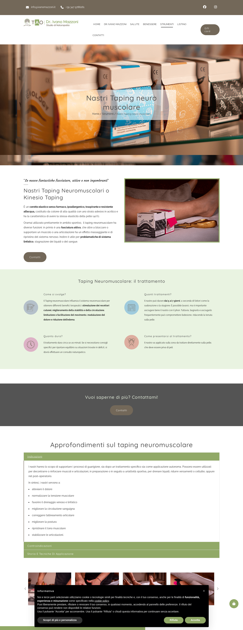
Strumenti (108, 113)
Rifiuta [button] (174, 620)
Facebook (204, 7)
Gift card (207, 29)
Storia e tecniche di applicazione (55, 557)
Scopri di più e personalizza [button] (60, 620)
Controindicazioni (42, 547)
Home (95, 113)
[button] (25, 592)
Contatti (34, 257)
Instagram (215, 7)
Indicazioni (36, 456)
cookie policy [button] (102, 600)
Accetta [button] (195, 620)
